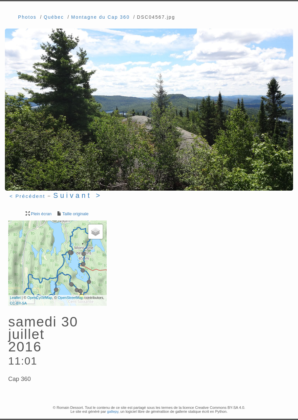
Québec (54, 17)
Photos (27, 17)
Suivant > (77, 195)
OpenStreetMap (70, 298)
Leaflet (15, 298)
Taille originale (72, 214)
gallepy (112, 411)
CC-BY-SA (18, 303)
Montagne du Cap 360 (100, 17)
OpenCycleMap (39, 298)
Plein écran (38, 214)
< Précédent (27, 196)
